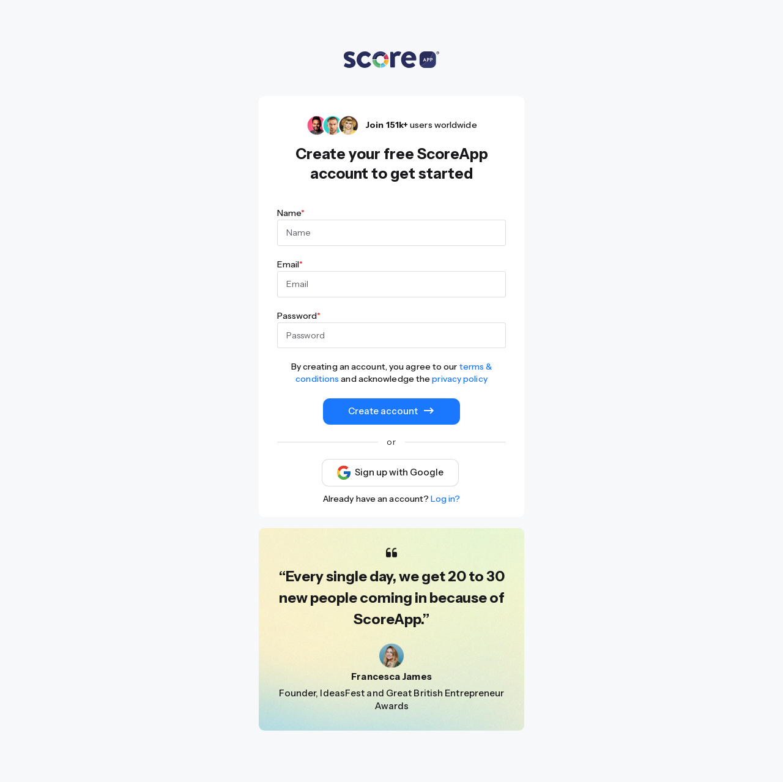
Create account (391, 411)
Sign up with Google (390, 472)
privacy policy (459, 378)
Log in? (445, 498)
